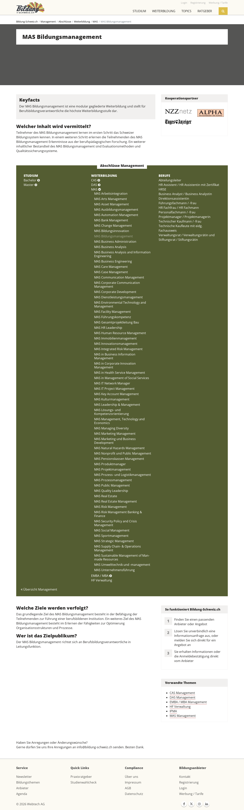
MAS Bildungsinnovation (111, 231)
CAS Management (182, 693)
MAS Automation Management (116, 215)
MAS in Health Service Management (119, 373)
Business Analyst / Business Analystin (185, 194)
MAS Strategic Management (114, 541)
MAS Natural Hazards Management (119, 448)
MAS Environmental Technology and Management (120, 304)
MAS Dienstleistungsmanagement (118, 297)
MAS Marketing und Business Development (115, 441)
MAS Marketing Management (115, 433)
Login (183, 788)
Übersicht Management (39, 589)
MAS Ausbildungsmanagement (116, 209)
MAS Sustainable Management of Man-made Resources (121, 557)
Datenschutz (134, 794)
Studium (139, 11)
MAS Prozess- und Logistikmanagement (122, 475)
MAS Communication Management (119, 277)
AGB (128, 788)
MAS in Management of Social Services (121, 378)
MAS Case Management (111, 272)
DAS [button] (95, 185)
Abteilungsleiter (170, 180)
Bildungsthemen (28, 782)
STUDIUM (31, 176)
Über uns (131, 777)
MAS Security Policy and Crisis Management (115, 523)
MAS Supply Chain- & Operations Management (117, 548)
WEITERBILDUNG (104, 176)
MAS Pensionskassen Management (119, 459)
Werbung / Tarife (191, 794)
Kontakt (184, 777)
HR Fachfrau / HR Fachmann (179, 208)
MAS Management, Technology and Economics (119, 421)
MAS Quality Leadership (111, 491)
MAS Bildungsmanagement (113, 236)
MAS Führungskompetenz (112, 317)
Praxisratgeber (81, 777)
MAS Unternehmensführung (114, 570)
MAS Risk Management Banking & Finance (118, 514)
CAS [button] (95, 180)
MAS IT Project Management (114, 389)
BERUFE (164, 176)
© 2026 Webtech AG (30, 804)
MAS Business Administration (115, 241)
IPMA (173, 711)
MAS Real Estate (105, 496)
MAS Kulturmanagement (111, 399)
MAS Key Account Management (116, 394)
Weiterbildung (163, 11)
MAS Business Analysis (110, 247)
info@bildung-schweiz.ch (94, 747)
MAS (95, 21)
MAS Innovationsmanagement (115, 344)
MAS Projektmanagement (112, 469)
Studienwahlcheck (83, 782)
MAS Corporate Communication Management (117, 285)
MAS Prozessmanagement (113, 480)
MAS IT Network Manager (112, 383)
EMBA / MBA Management (188, 702)
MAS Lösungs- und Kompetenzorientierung (111, 412)
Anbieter (22, 788)
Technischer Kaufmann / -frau (180, 221)
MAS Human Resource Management (120, 333)
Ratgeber (204, 11)
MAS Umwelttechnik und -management (122, 565)
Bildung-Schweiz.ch (27, 21)
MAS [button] (96, 189)
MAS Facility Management (112, 312)
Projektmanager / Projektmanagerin (184, 217)
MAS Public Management (112, 485)
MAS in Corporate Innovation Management (115, 365)
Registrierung (189, 782)
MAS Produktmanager (110, 464)
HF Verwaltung (101, 580)
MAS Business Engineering (113, 261)
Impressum (133, 782)
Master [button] (30, 185)
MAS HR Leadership (108, 328)
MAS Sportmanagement (111, 536)
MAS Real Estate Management (115, 501)
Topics (186, 11)
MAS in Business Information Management (114, 356)
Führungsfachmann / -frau (177, 203)
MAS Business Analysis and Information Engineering (122, 254)
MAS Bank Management (111, 220)
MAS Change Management (113, 225)
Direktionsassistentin (174, 198)
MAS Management (183, 716)
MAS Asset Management (111, 204)
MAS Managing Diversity (111, 428)
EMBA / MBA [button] (101, 576)
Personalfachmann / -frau (177, 212)
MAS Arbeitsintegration (111, 193)
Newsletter (24, 777)
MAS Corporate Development (115, 292)
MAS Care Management (111, 267)
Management (48, 21)
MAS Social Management (111, 530)
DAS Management (182, 697)
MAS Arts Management (110, 199)
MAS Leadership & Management (117, 405)
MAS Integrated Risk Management (118, 349)
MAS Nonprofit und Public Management (122, 453)
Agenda (21, 794)
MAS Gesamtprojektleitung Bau (116, 322)
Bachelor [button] (32, 180)
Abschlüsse (65, 21)
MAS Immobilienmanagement (115, 338)
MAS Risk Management (110, 507)
